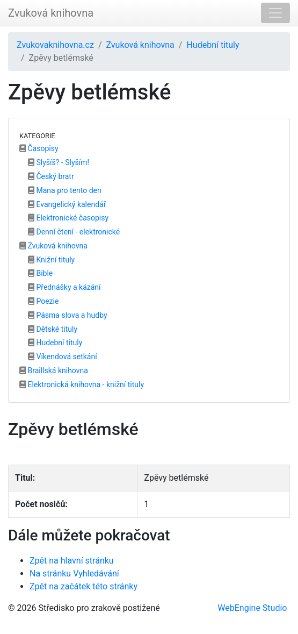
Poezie (43, 301)
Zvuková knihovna (50, 12)
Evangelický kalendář (67, 204)
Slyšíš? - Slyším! (58, 162)
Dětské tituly (52, 329)
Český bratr (51, 176)
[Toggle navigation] (275, 13)
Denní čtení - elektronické (74, 231)
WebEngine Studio (252, 608)
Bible (40, 273)
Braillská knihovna (53, 370)
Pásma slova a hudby (67, 315)
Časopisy (39, 148)
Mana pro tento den (64, 190)
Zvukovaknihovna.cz (55, 45)
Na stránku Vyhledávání (74, 573)
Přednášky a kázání (64, 287)
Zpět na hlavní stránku (72, 560)
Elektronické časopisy (68, 217)
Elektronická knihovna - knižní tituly (81, 384)
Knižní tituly (51, 259)
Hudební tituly (212, 45)
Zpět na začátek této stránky (83, 586)
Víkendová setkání (62, 356)
